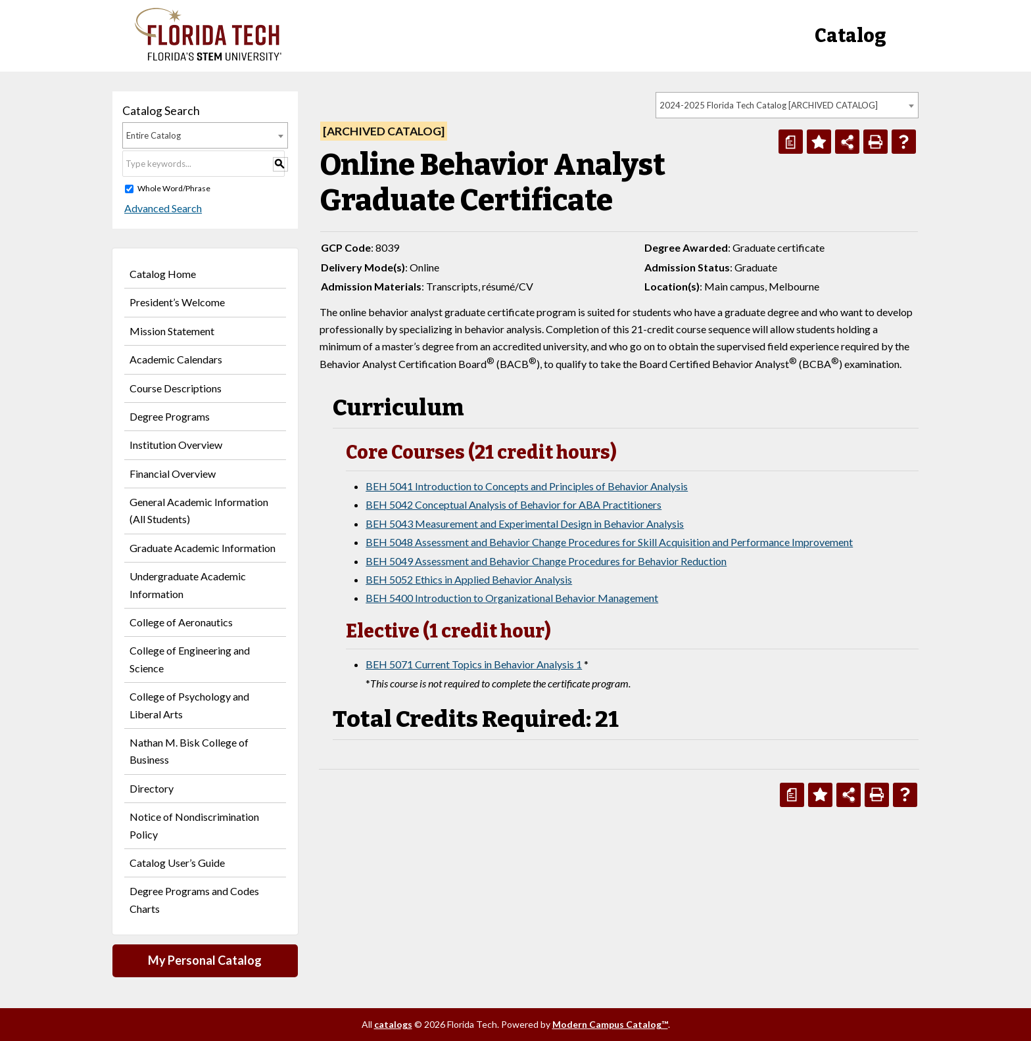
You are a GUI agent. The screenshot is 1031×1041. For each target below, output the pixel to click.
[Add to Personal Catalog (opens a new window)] (819, 141)
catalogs (393, 1024)
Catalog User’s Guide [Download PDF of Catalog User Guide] (177, 862)
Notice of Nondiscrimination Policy (194, 825)
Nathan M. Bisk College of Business (189, 751)
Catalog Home (163, 273)
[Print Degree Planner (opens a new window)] (791, 141)
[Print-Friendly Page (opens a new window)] (875, 141)
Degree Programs (170, 416)
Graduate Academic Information (203, 548)
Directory (152, 788)
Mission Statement (172, 331)
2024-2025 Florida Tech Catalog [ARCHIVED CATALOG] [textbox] (768, 105)
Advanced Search (161, 208)
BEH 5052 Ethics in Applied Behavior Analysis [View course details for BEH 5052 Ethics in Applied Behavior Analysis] (469, 579)
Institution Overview (176, 444)
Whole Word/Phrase (173, 188)
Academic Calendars (176, 359)
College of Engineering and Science (190, 659)
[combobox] (787, 105)
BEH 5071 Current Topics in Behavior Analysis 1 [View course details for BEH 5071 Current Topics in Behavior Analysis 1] (474, 664)
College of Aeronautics (181, 622)
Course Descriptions (176, 388)
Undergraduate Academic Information (188, 584)
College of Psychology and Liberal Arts (189, 705)
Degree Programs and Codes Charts (194, 899)
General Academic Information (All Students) (199, 510)
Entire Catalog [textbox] (153, 135)
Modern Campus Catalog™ (610, 1024)
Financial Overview (173, 473)
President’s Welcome (177, 302)
